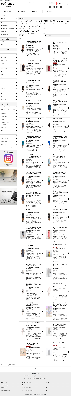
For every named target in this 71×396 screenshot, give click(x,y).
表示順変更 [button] (48, 35)
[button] (64, 11)
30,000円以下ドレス (44, 378)
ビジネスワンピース (26, 378)
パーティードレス (36, 375)
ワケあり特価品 (35, 378)
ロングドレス (44, 375)
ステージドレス (27, 375)
